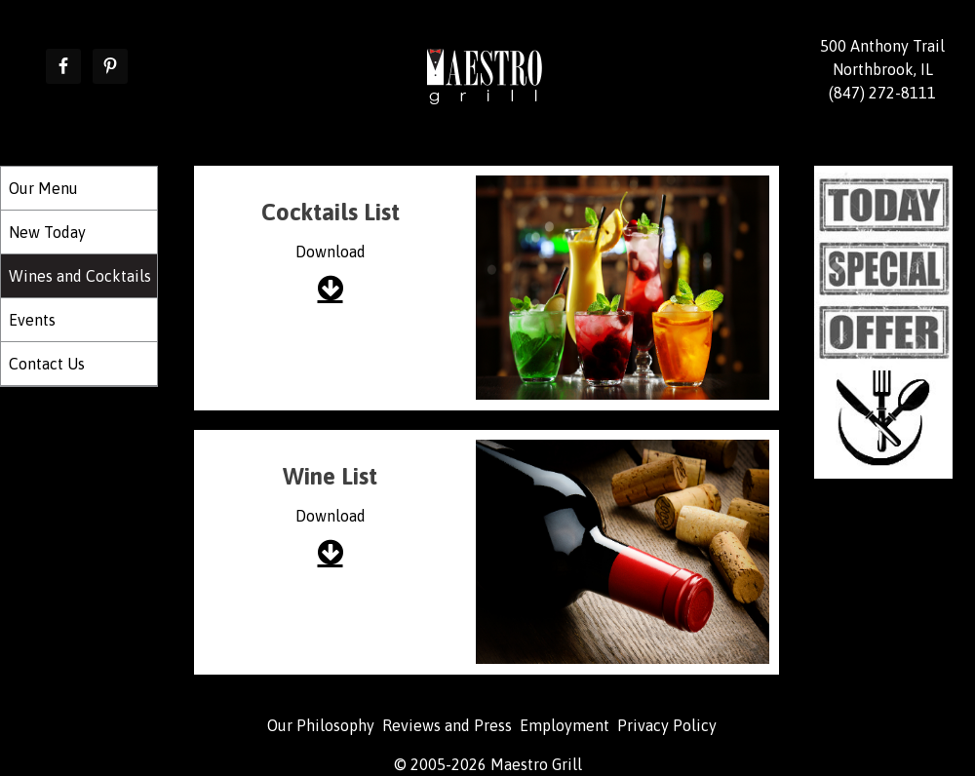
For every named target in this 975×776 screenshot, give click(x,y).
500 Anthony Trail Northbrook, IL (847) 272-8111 (882, 69)
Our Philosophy (320, 725)
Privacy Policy (667, 725)
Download (330, 251)
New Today (47, 232)
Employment (564, 725)
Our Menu (43, 188)
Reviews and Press (447, 725)
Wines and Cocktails (80, 276)
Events (32, 320)
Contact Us (47, 363)
